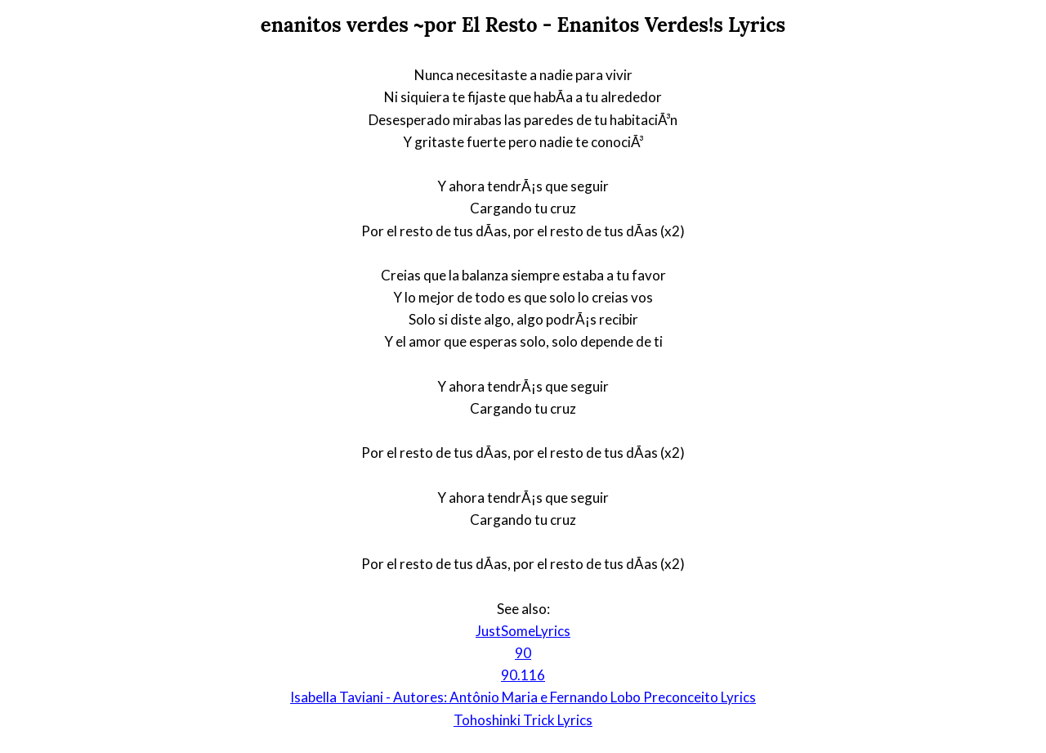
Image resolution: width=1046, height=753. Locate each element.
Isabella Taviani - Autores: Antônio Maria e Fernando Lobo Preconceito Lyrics (523, 697)
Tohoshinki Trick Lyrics (523, 719)
